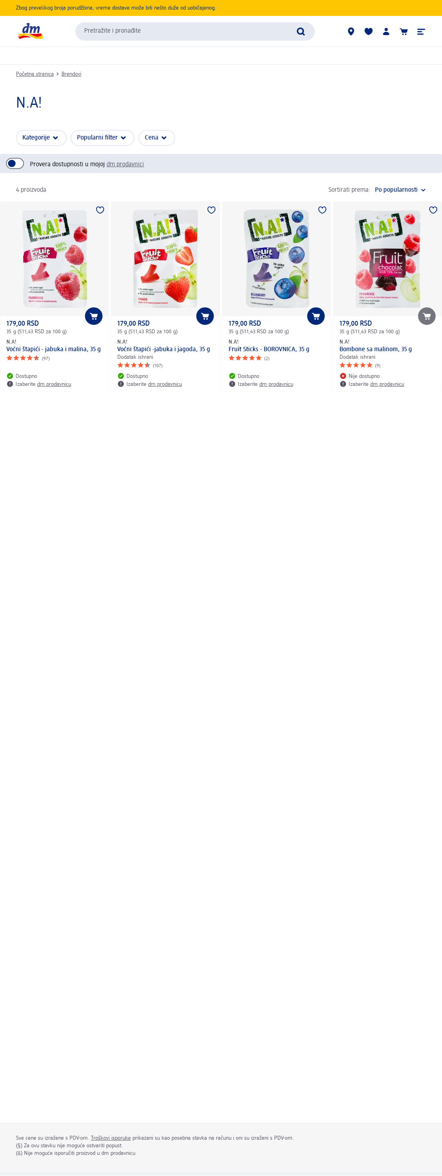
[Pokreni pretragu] (301, 31)
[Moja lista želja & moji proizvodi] (368, 31)
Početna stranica (35, 74)
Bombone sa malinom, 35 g (375, 349)
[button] (421, 31)
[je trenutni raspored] (400, 190)
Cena (151, 138)
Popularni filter (97, 138)
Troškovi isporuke (111, 1138)
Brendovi (71, 74)
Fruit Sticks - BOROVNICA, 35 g (269, 349)
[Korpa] (403, 31)
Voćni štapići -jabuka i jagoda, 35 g (163, 349)
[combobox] (195, 31)
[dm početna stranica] (30, 31)
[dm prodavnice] (351, 31)
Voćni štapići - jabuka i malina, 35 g (53, 349)
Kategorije (36, 138)
